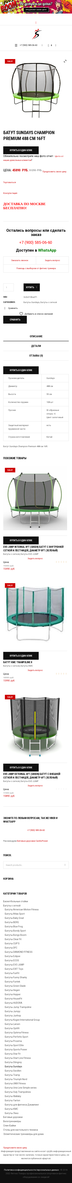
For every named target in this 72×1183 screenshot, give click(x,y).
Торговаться (9, 182)
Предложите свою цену (15, 1147)
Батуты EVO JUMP (29, 554)
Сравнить (13, 308)
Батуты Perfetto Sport (16, 1036)
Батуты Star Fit (12, 1053)
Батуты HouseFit (13, 998)
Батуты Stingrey (13, 1062)
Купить (30, 287)
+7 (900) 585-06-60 (28, 45)
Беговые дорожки (13, 1117)
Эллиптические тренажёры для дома (23, 1134)
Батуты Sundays (31, 302)
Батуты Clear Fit (13, 939)
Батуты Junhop (13, 1015)
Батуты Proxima (13, 1041)
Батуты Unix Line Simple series (21, 1087)
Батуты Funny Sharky (16, 977)
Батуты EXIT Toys (14, 969)
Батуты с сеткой (48, 302)
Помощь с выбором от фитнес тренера (36, 268)
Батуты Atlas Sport (15, 913)
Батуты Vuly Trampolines (18, 1092)
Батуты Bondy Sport (15, 930)
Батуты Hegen (12, 990)
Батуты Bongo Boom (15, 935)
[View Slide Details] (36, 7)
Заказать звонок (19, 260)
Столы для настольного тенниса (20, 1130)
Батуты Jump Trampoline (18, 1007)
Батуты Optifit (12, 1028)
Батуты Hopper (13, 994)
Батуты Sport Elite (14, 1045)
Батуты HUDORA (13, 1003)
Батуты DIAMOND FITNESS (19, 952)
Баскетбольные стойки (15, 901)
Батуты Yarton (12, 1100)
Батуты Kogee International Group (22, 1020)
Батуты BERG (12, 922)
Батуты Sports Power (16, 1049)
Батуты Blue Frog (14, 926)
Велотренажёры (12, 1121)
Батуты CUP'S (12, 943)
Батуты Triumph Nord (16, 1079)
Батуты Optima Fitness (17, 1032)
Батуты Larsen (12, 1024)
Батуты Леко (12, 1113)
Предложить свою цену (54, 171)
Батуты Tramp (12, 1075)
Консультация (10, 193)
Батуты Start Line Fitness (18, 1058)
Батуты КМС (27, 666)
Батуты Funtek (12, 981)
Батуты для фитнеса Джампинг (22, 1104)
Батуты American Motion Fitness (22, 909)
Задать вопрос (52, 260)
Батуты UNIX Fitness (15, 1083)
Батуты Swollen (13, 1070)
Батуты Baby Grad (14, 918)
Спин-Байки (9, 1125)
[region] (36, 7)
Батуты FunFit (12, 973)
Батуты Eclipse (12, 956)
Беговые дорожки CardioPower (32, 841)
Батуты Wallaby (13, 1096)
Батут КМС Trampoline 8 (17, 662)
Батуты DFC (11, 947)
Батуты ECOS (12, 960)
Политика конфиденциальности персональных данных (31, 1170)
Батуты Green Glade (15, 986)
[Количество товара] (8, 287)
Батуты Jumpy (12, 1011)
